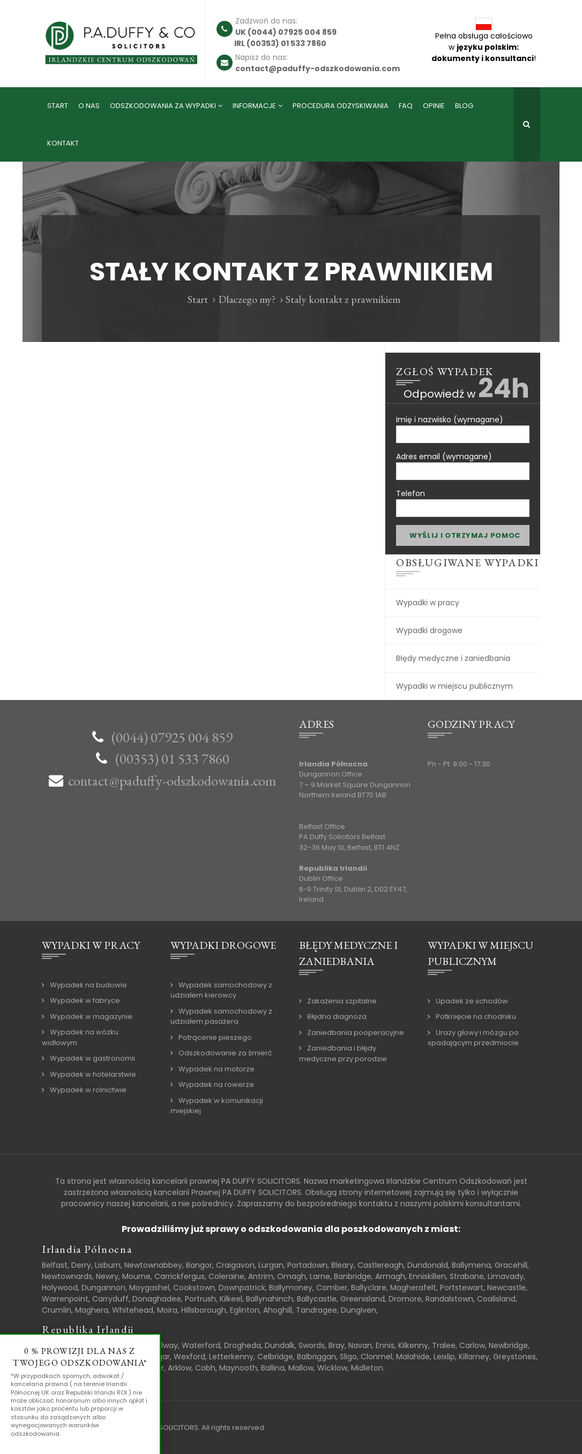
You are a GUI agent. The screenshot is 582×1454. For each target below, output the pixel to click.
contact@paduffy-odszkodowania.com (172, 780)
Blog (464, 106)
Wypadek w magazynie (91, 1016)
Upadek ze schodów (472, 1001)
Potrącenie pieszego (215, 1037)
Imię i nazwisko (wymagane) (462, 425)
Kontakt (63, 143)
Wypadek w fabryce (85, 1000)
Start (57, 106)
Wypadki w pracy (427, 602)
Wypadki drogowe (429, 630)
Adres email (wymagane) (462, 462)
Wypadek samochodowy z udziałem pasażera (221, 1016)
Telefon (462, 499)
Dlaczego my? (246, 299)
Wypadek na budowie (88, 985)
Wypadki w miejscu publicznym (454, 686)
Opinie (434, 106)
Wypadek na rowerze (216, 1084)
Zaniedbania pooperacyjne (355, 1032)
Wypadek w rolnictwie (88, 1090)
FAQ (406, 106)
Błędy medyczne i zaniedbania (453, 658)
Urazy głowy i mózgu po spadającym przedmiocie (473, 1037)
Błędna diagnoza (337, 1016)
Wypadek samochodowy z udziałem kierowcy (221, 990)
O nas (89, 106)
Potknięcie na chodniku (476, 1016)
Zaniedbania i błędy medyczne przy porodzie (343, 1053)
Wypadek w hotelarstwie (93, 1074)
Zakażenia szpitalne (342, 1001)
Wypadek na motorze (216, 1069)
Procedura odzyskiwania (341, 106)
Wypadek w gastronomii (92, 1058)
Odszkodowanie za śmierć (225, 1053)
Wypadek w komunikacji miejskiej (216, 1105)
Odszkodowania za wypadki (163, 106)
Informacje (254, 106)
